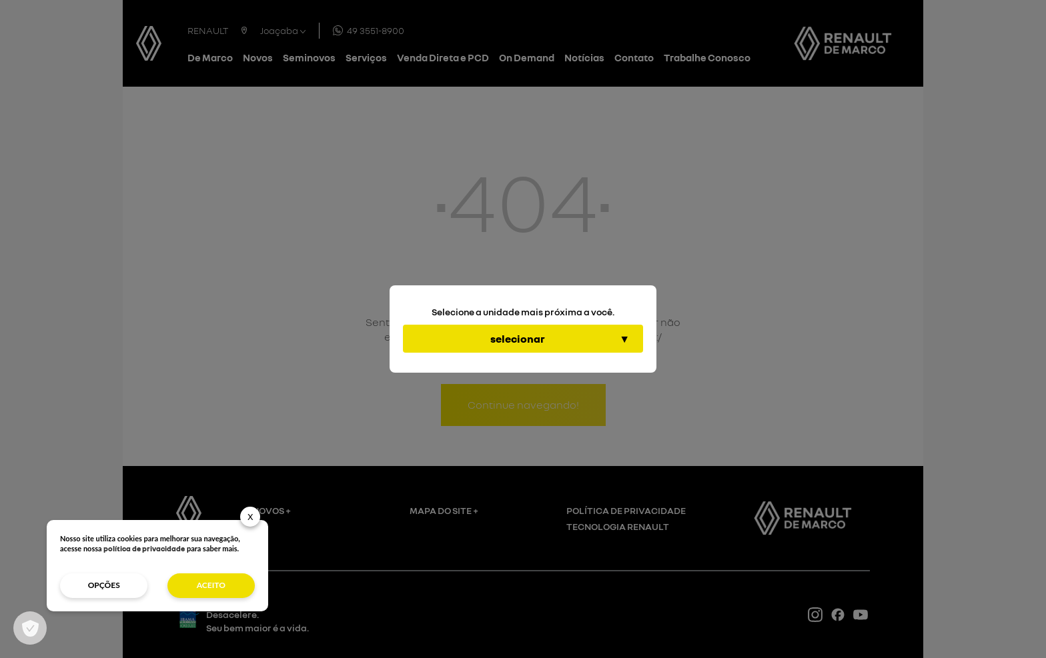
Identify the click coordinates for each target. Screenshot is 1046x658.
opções (104, 585)
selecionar (517, 338)
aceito (211, 585)
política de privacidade (144, 548)
